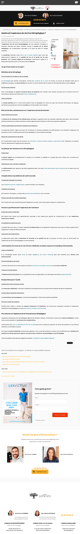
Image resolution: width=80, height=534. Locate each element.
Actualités (20, 29)
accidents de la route (41, 81)
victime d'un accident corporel (42, 265)
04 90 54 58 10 (39, 20)
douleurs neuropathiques (32, 193)
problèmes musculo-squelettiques (14, 184)
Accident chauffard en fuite (12, 359)
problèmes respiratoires (53, 141)
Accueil (13, 29)
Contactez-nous (21, 23)
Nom (36, 398)
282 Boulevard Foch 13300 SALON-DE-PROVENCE (14, 531)
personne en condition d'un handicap (35, 308)
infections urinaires (36, 141)
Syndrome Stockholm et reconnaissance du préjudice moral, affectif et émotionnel (28, 372)
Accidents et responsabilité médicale (35, 29)
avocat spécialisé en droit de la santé (24, 324)
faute (23, 254)
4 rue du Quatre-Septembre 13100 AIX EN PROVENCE (42, 531)
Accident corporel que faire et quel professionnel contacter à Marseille (24, 362)
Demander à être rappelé (41, 23)
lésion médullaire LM (30, 94)
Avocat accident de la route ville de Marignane (17, 356)
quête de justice (66, 274)
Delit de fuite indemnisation (12, 364)
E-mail (37, 405)
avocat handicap (47, 254)
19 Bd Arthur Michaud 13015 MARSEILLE (68, 531)
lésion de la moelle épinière (29, 55)
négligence (35, 254)
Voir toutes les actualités (8, 376)
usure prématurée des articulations (54, 168)
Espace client (58, 23)
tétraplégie (6, 81)
